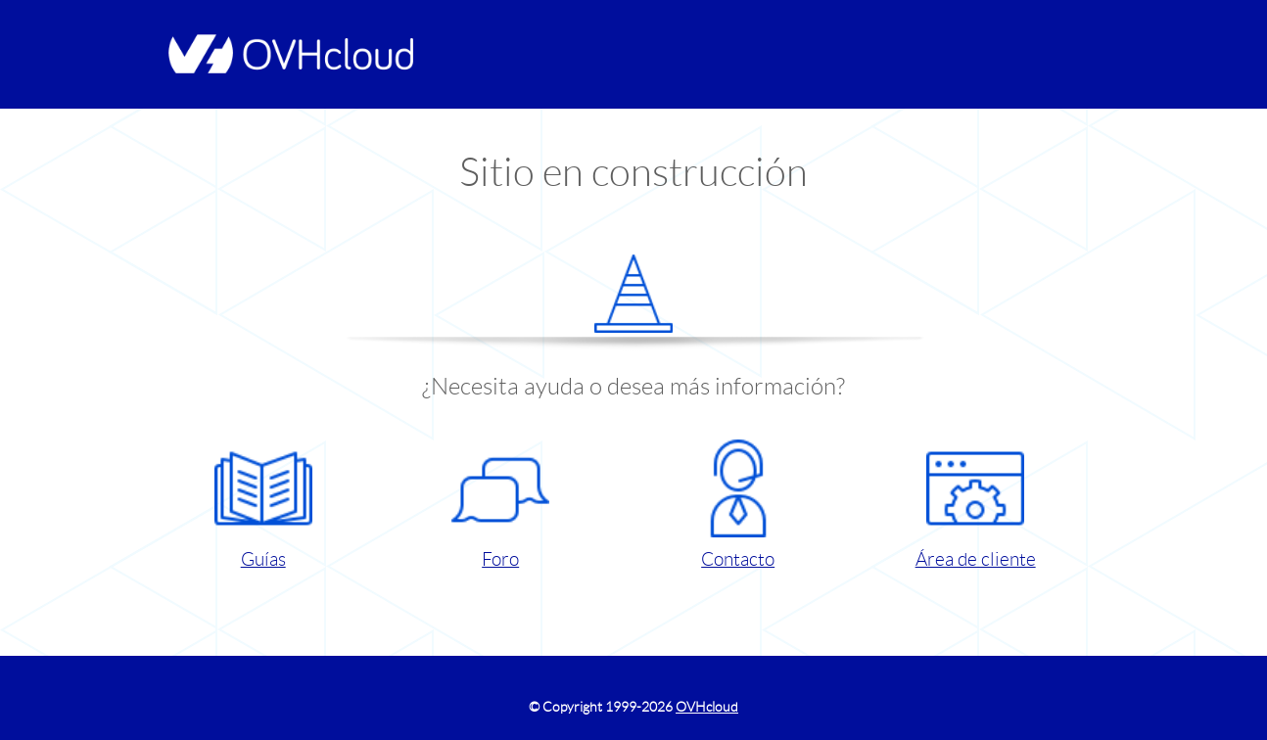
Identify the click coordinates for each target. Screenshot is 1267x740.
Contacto (738, 504)
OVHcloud (707, 707)
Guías (263, 504)
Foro (500, 504)
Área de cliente (975, 504)
